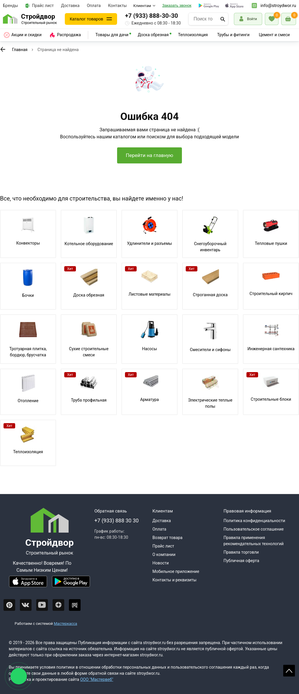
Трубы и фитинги (233, 34)
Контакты (117, 5)
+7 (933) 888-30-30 (151, 15)
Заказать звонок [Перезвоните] (177, 5)
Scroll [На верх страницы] (289, 670)
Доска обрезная (153, 34)
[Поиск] (223, 19)
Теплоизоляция (193, 34)
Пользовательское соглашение (253, 529)
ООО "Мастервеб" (96, 679)
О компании (163, 554)
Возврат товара (167, 537)
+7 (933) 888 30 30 (116, 520)
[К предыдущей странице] (3, 49)
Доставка (70, 5)
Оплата (94, 5)
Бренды (10, 5)
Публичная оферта (241, 560)
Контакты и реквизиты (174, 580)
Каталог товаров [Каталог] (86, 18)
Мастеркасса (65, 623)
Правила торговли (241, 552)
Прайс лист (39, 5)
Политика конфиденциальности (254, 520)
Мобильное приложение (175, 571)
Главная (19, 49)
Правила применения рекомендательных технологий (253, 540)
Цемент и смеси (274, 34)
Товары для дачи (111, 34)
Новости (160, 563)
